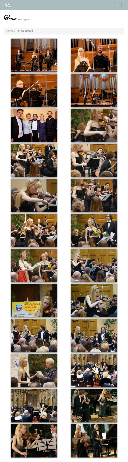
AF (7, 5)
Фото (10, 31)
